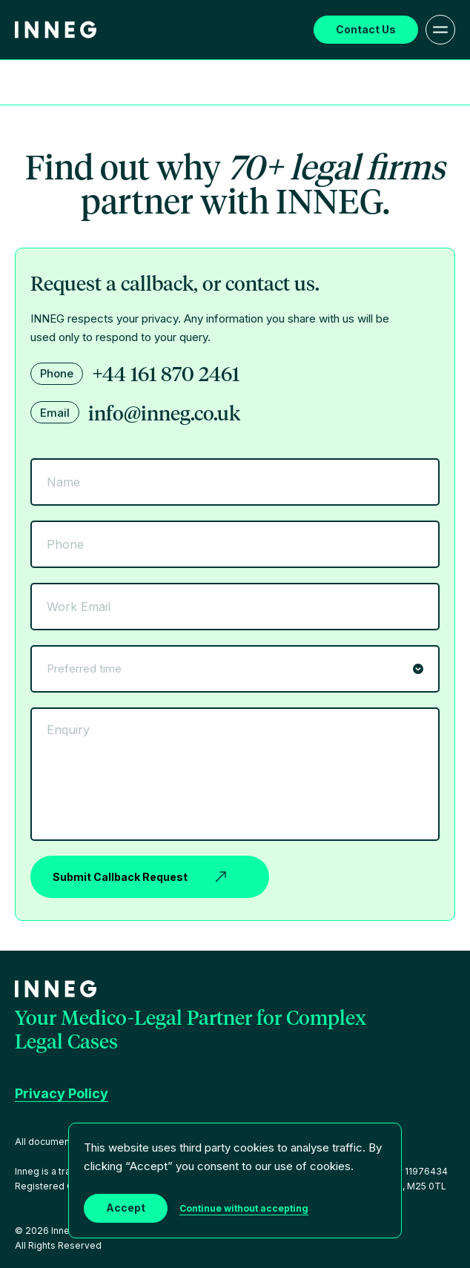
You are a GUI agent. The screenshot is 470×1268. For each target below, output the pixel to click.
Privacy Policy (61, 1093)
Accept (125, 1207)
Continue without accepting (243, 1208)
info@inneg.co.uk (164, 412)
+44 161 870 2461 (165, 373)
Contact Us (366, 29)
